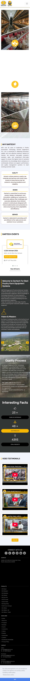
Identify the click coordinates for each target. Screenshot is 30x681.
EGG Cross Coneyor (7, 605)
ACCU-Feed (5, 601)
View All (15, 540)
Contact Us (5, 629)
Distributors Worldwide (7, 639)
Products (4, 622)
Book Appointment (10, 256)
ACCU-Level (5, 599)
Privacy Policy (5, 641)
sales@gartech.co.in (8, 649)
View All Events (15, 269)
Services (4, 624)
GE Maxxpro (5, 591)
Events (4, 627)
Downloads (5, 635)
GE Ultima (4, 608)
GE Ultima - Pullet (6, 612)
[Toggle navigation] (27, 3)
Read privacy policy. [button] (8, 674)
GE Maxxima (5, 593)
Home (3, 618)
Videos (4, 631)
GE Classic (4, 595)
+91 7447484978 (7, 662)
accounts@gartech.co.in (9, 661)
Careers (4, 637)
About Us (4, 620)
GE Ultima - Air (5, 610)
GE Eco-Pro (5, 597)
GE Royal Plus (5, 603)
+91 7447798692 (7, 651)
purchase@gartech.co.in (9, 655)
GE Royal (4, 589)
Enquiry (4, 633)
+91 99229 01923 (7, 657)
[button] (2, 342)
